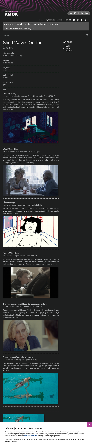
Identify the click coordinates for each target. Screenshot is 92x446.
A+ (82, 13)
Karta (67, 48)
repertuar (9, 23)
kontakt (68, 20)
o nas (41, 20)
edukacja (42, 23)
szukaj (46, 35)
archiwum (54, 23)
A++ (86, 13)
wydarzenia (30, 23)
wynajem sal (50, 20)
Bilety (67, 46)
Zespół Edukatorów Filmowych (19, 28)
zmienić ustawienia (30, 436)
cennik (19, 23)
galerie (60, 20)
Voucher (68, 51)
